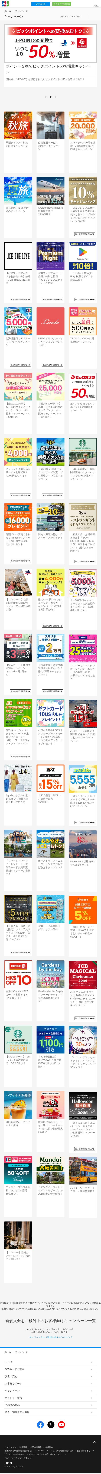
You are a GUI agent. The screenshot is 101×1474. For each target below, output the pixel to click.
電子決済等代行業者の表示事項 (18, 1451)
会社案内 (49, 1447)
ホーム (8, 11)
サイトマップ (10, 1447)
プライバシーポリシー (14, 1454)
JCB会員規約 (36, 1447)
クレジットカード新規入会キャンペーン (49, 1337)
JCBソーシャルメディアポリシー (19, 1458)
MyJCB (39, 4)
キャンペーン (21, 11)
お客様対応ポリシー (85, 1451)
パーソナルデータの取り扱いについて (45, 1454)
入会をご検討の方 (61, 4)
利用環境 (23, 1447)
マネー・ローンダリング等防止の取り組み (55, 1451)
